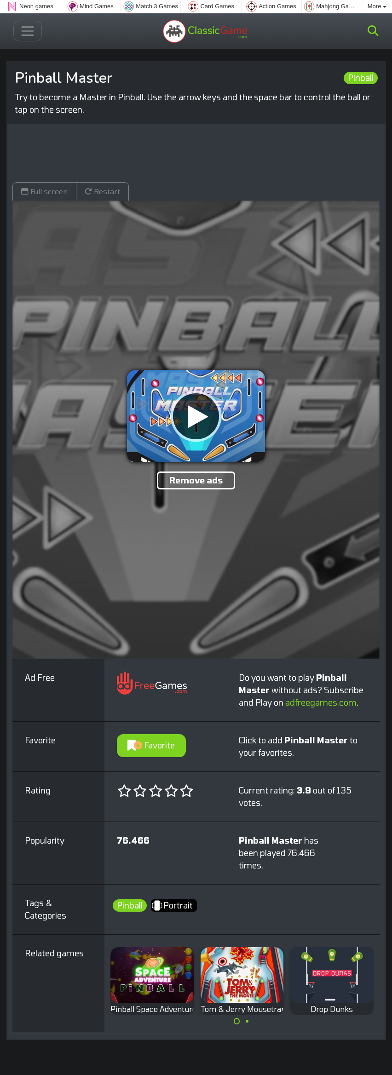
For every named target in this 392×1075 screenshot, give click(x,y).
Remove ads (196, 480)
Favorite (151, 745)
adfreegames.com (321, 702)
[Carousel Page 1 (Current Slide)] (237, 1021)
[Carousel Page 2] (247, 1021)
